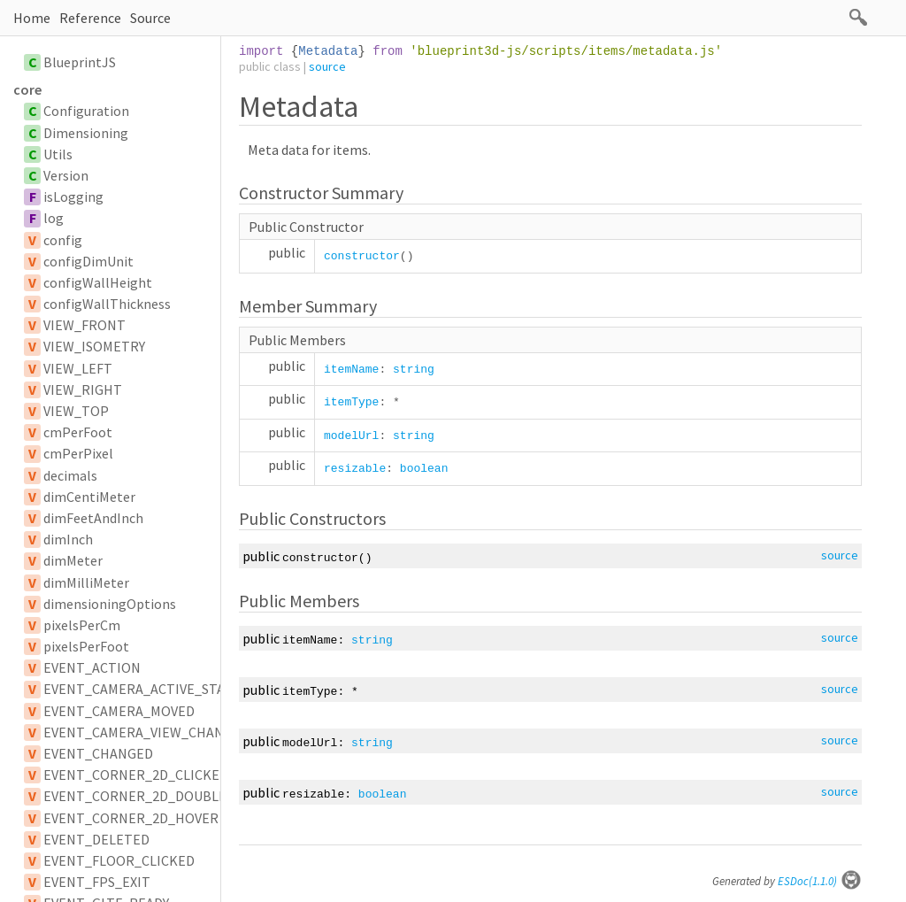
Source (150, 18)
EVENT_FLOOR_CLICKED (119, 860)
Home (31, 18)
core (27, 89)
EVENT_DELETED (96, 839)
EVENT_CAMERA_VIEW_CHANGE (142, 732)
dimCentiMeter (89, 496)
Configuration (86, 110)
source (327, 66)
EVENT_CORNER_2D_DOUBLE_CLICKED (165, 796)
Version (65, 175)
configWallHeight (97, 282)
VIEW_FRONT (84, 325)
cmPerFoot (77, 432)
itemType (351, 402)
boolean (424, 468)
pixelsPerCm (81, 625)
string (413, 369)
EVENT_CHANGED (98, 753)
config (62, 240)
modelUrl (351, 436)
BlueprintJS (79, 62)
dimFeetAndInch (93, 518)
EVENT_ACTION (92, 667)
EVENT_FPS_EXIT (96, 881)
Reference (90, 18)
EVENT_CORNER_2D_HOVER (131, 818)
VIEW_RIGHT (82, 389)
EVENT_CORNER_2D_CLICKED (135, 774)
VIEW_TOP (76, 411)
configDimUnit (88, 261)
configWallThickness (107, 303)
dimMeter (73, 560)
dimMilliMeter (86, 582)
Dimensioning (85, 133)
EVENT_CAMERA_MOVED (119, 711)
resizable (355, 468)
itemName (351, 369)
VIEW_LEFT (77, 368)
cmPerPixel (78, 453)
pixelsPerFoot (86, 646)
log (53, 218)
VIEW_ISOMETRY (94, 346)
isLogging (73, 196)
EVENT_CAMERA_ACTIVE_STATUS (146, 689)
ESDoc (820, 881)
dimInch (68, 539)
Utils (58, 154)
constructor (362, 256)
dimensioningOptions (109, 604)
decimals (70, 475)
